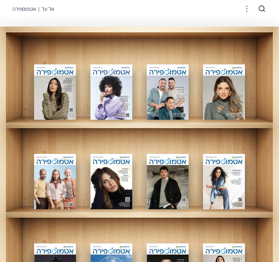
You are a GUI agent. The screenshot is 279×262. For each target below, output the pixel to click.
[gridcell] (55, 92)
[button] (246, 9)
